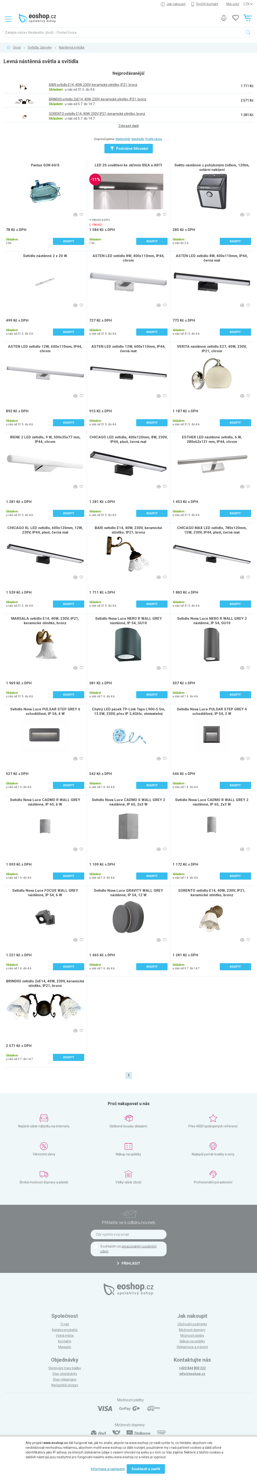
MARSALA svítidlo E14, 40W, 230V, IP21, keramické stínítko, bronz (45, 620)
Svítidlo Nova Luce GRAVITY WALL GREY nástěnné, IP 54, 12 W (128, 892)
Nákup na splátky (192, 1341)
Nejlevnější (123, 139)
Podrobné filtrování (129, 148)
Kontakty (64, 1341)
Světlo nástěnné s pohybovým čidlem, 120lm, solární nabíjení (211, 167)
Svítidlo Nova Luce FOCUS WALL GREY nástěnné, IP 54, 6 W (45, 892)
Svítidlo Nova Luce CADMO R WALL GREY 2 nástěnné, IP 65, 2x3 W (211, 802)
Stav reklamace (64, 1379)
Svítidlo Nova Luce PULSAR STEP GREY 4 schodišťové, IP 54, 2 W (212, 711)
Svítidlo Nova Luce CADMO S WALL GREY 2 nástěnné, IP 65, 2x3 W (128, 802)
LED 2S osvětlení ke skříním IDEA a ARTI (128, 165)
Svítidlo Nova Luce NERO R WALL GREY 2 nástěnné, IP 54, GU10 (212, 620)
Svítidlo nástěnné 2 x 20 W (45, 256)
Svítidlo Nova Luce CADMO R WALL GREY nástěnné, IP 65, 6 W (45, 802)
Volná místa (65, 1335)
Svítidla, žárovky (40, 47)
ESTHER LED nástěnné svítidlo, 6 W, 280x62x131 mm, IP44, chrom (212, 439)
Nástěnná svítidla (71, 47)
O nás (65, 1324)
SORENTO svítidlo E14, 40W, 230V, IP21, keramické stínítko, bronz (211, 892)
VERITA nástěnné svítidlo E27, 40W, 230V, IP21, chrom (212, 348)
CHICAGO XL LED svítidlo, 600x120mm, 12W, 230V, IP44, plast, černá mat (45, 530)
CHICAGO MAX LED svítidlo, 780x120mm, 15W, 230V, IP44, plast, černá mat (212, 530)
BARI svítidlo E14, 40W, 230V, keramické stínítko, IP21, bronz (128, 530)
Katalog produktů (65, 1330)
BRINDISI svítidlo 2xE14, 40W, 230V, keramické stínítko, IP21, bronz (45, 983)
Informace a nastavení (108, 1469)
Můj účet (232, 4)
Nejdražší (137, 139)
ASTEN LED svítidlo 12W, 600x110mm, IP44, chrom (45, 348)
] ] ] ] (248, 4)
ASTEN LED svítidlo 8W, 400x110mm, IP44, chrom (128, 258)
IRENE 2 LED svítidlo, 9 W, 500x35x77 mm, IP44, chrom (45, 439)
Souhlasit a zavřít (145, 1469)
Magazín (64, 1347)
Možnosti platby (192, 1335)
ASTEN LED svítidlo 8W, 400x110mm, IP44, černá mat (212, 258)
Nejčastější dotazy (64, 1385)
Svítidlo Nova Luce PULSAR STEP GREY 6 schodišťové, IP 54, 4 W (45, 711)
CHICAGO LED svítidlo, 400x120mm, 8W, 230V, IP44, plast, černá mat (128, 439)
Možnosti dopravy (192, 1330)
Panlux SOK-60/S (45, 165)
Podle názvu (153, 139)
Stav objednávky (64, 1374)
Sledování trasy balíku (64, 1368)
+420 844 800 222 (192, 1368)
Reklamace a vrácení (192, 1347)
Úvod (17, 47)
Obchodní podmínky (192, 1324)
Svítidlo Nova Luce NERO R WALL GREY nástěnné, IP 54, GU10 (128, 620)
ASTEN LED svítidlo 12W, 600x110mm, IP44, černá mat (128, 348)
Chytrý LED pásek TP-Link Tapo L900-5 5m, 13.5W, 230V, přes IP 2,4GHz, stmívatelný (128, 711)
